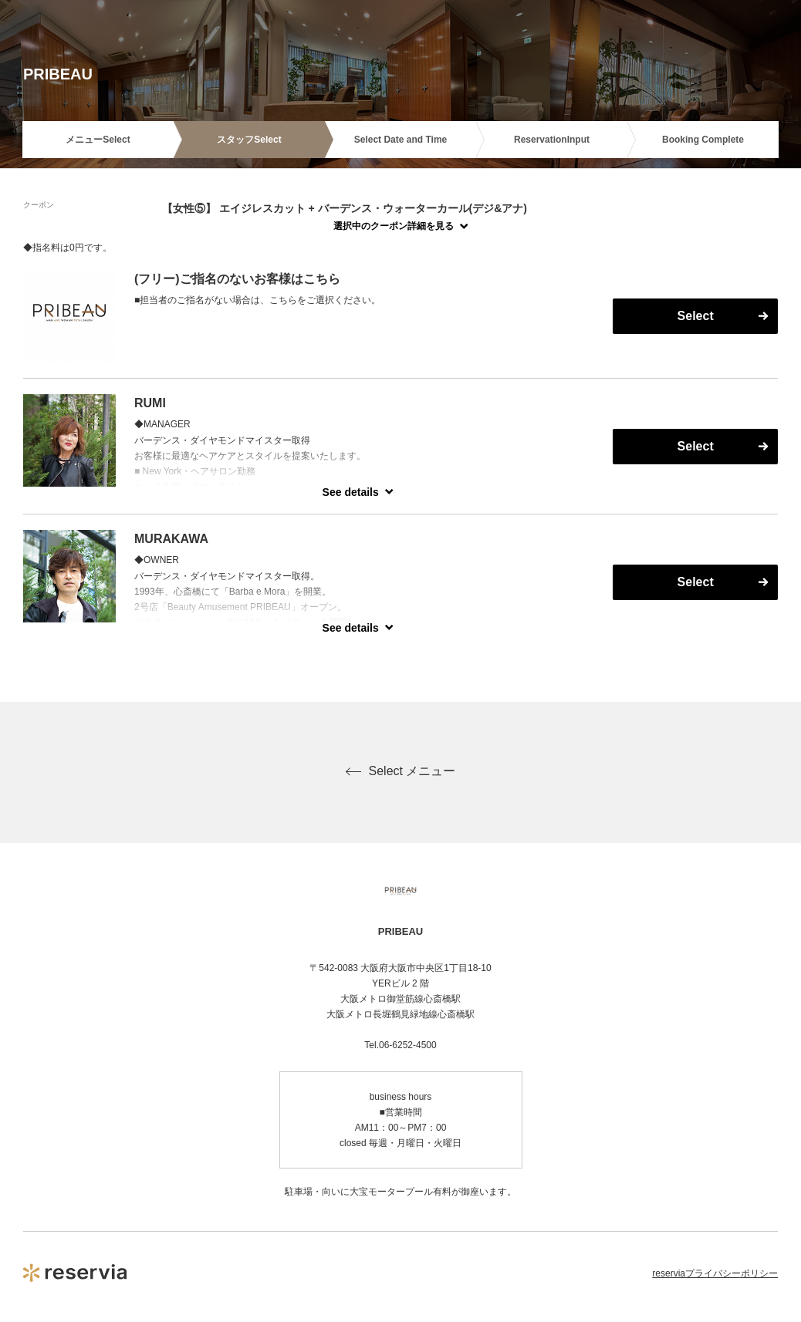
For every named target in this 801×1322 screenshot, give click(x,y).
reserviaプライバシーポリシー (715, 1273)
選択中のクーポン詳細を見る (393, 226)
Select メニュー (401, 771)
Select (696, 315)
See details (351, 492)
